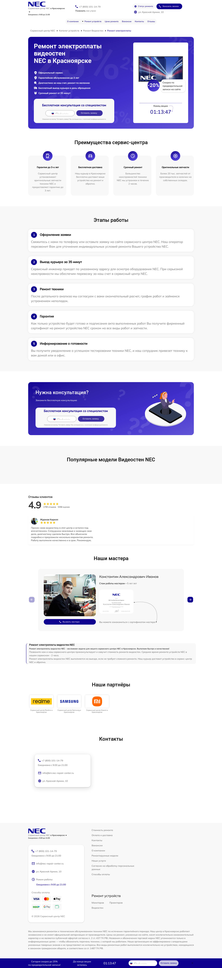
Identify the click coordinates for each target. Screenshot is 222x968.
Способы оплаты (101, 874)
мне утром (85, 10)
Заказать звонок (169, 6)
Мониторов (98, 902)
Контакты (139, 21)
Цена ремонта (112, 21)
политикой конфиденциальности (94, 119)
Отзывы (151, 21)
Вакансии (126, 21)
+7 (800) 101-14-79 (90, 6)
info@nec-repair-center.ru (48, 863)
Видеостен (97, 907)
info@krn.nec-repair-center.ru (56, 773)
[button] (190, 599)
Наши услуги (99, 860)
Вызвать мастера (69, 621)
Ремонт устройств (93, 21)
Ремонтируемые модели (105, 855)
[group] (41, 704)
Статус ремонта (143, 6)
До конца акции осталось (82, 963)
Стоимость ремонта (102, 830)
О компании (73, 21)
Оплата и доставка (102, 835)
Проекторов (116, 902)
